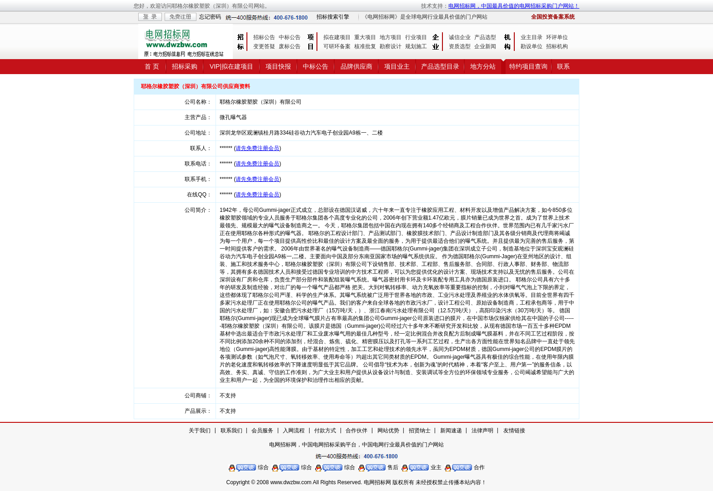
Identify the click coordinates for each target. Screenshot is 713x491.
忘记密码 (210, 17)
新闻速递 (451, 430)
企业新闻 (485, 46)
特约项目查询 (528, 66)
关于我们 (200, 430)
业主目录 (531, 37)
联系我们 (231, 430)
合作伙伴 (356, 430)
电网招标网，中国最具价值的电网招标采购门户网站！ (513, 6)
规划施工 (416, 46)
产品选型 (485, 37)
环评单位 (557, 37)
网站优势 (388, 430)
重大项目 (365, 37)
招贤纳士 (420, 430)
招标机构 (557, 46)
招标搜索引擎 (332, 17)
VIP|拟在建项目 (231, 66)
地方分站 (483, 66)
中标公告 (290, 37)
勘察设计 (391, 46)
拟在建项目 (337, 37)
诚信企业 (460, 37)
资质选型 (460, 46)
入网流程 (294, 430)
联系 (563, 66)
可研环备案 (337, 46)
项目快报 (278, 66)
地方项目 (391, 37)
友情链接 (514, 430)
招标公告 (264, 37)
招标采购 (184, 66)
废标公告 (290, 46)
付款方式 (325, 430)
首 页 (152, 66)
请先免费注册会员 (257, 148)
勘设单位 (531, 46)
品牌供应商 (356, 66)
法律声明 (482, 430)
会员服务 (262, 430)
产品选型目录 (440, 66)
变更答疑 (264, 46)
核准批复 (365, 46)
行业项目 (416, 37)
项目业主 (397, 66)
